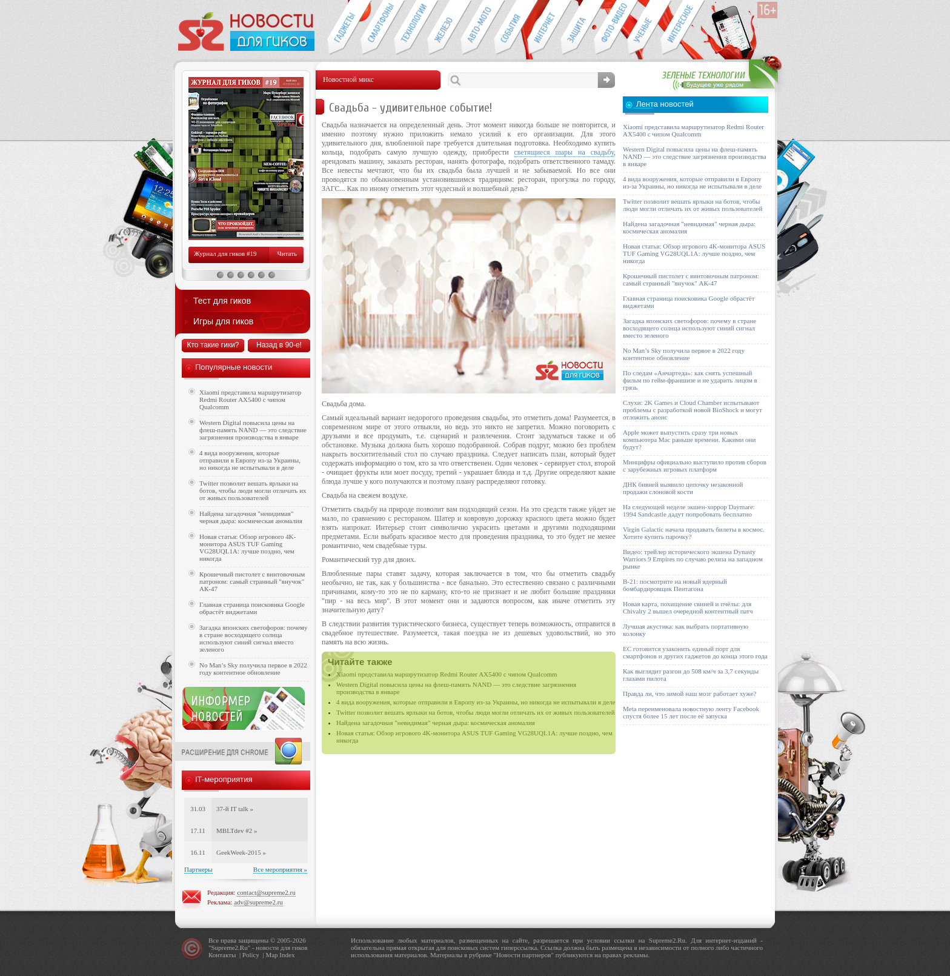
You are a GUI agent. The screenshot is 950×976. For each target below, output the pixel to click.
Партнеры (198, 869)
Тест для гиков (222, 301)
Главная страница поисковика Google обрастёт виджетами (252, 608)
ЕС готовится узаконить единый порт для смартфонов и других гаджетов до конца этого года (695, 652)
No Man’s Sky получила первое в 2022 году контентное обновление (253, 668)
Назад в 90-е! (279, 345)
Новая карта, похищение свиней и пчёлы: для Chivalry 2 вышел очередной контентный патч (687, 607)
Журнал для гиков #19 (225, 253)
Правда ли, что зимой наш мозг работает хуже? (689, 693)
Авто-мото (477, 28)
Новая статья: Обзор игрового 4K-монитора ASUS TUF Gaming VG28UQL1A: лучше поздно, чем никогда (247, 547)
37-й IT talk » (234, 808)
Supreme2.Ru (229, 947)
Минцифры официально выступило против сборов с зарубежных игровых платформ (694, 465)
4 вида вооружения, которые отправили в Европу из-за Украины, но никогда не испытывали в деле (476, 702)
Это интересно (682, 28)
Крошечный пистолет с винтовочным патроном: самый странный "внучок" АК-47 (252, 581)
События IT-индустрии (510, 28)
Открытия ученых (643, 28)
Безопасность (577, 28)
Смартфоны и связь (377, 28)
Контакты (222, 954)
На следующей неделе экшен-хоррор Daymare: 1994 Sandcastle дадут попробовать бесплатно (689, 510)
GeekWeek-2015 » (241, 852)
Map (271, 954)
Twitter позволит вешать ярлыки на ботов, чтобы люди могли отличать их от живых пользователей (475, 712)
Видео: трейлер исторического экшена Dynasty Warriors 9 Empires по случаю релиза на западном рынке (693, 559)
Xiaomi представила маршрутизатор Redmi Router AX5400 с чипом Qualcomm (446, 674)
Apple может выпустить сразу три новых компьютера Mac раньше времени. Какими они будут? (689, 439)
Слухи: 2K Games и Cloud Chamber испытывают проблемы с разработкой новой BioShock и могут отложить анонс (692, 410)
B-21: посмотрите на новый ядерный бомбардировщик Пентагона (675, 585)
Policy (250, 954)
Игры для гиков (223, 321)
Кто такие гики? (213, 345)
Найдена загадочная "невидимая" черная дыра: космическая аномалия (435, 722)
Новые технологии (410, 28)
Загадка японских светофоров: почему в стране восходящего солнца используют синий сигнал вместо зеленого (253, 638)
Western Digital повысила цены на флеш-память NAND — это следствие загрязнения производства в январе (253, 430)
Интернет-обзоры (543, 28)
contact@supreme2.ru (266, 892)
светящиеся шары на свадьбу (564, 152)
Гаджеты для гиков (343, 28)
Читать (287, 253)
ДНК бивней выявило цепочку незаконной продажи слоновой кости (683, 488)
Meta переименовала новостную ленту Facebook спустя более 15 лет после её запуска (691, 712)
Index (286, 954)
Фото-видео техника (610, 28)
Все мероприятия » (280, 869)
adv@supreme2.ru (258, 902)
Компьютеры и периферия (443, 28)
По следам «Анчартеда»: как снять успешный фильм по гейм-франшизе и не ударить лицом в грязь (690, 380)
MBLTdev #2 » (236, 830)
